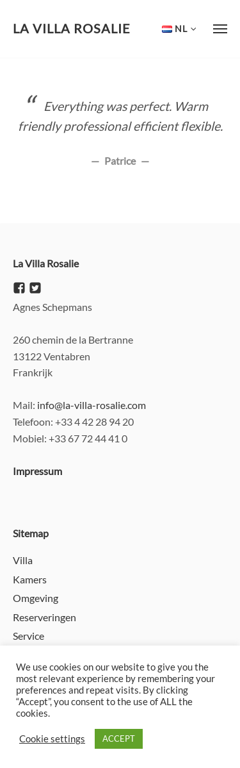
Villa (23, 560)
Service (28, 636)
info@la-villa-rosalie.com (91, 405)
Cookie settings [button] (52, 738)
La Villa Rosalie (72, 28)
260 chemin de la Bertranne (73, 339)
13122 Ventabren (51, 356)
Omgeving (35, 598)
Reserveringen (44, 617)
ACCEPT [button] (118, 738)
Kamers (30, 579)
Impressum (37, 471)
